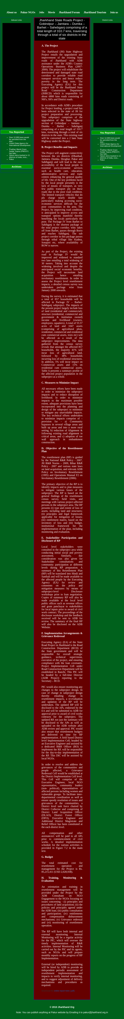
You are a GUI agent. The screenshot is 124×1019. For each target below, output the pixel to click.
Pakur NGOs (28, 12)
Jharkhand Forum (69, 12)
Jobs (41, 12)
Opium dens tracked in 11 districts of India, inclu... (19, 156)
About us (11, 12)
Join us (114, 12)
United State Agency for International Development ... (19, 145)
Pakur (11, 159)
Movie (51, 12)
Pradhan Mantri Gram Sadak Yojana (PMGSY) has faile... (18, 151)
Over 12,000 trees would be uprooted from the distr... (19, 139)
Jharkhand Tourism (95, 12)
